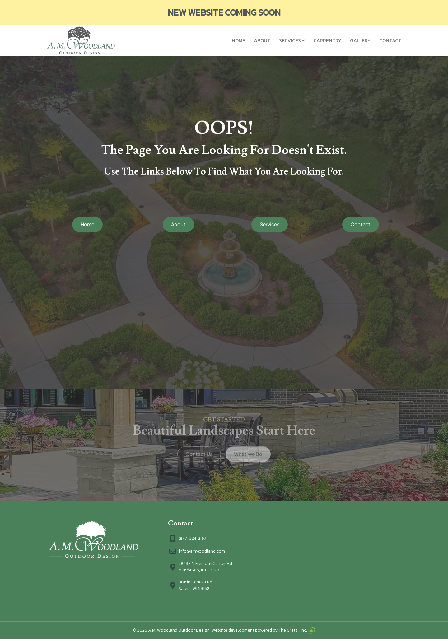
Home (238, 40)
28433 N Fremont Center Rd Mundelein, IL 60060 (205, 566)
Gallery (360, 40)
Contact (390, 40)
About (262, 40)
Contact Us (199, 449)
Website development (233, 630)
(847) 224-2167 (192, 538)
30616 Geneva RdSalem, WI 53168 (195, 585)
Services (290, 40)
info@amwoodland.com (202, 551)
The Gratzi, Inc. (296, 630)
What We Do (248, 449)
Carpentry (327, 40)
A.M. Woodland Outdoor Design (179, 630)
